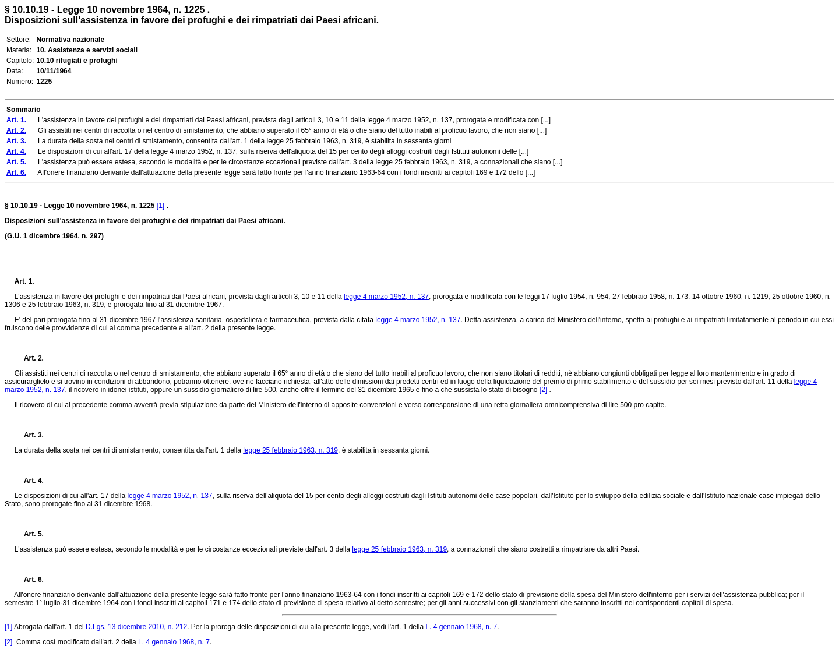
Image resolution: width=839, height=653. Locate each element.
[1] (160, 206)
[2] (543, 390)
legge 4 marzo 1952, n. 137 (386, 296)
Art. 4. (29, 480)
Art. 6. (29, 580)
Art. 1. (24, 281)
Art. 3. (29, 435)
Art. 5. (29, 534)
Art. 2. (29, 358)
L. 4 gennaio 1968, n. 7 (461, 627)
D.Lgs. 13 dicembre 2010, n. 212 (136, 627)
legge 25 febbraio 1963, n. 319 (290, 450)
